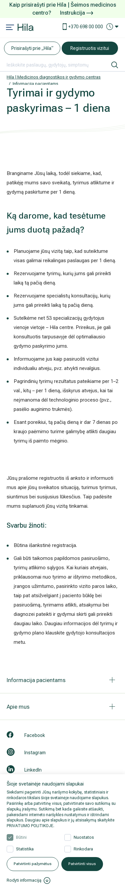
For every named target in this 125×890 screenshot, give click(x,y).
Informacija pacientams (35, 83)
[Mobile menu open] (10, 28)
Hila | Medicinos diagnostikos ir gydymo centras (54, 77)
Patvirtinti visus (82, 864)
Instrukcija (76, 13)
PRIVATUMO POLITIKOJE (30, 825)
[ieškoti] (114, 65)
